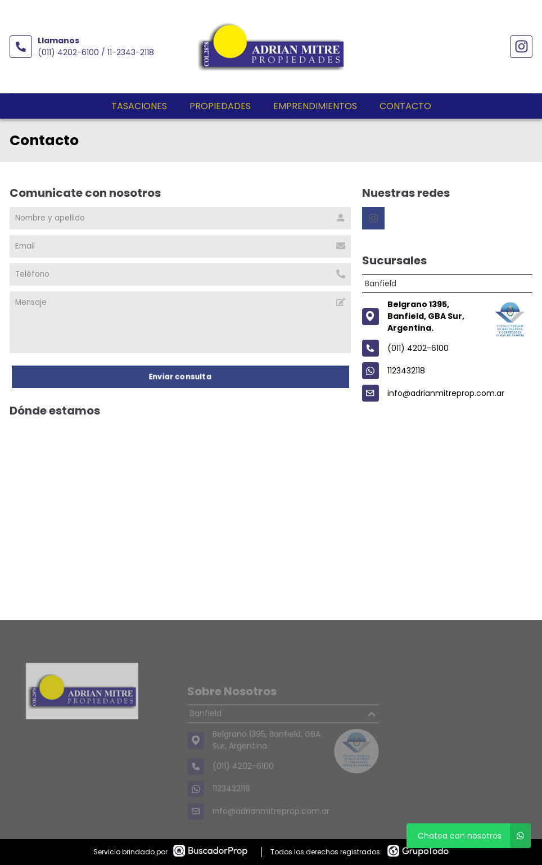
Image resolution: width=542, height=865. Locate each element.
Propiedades (220, 106)
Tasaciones (139, 106)
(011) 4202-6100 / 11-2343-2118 (96, 52)
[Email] (180, 246)
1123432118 (406, 370)
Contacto (405, 106)
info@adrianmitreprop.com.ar (445, 393)
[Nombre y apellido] (180, 218)
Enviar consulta (180, 376)
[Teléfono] (180, 274)
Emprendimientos (315, 106)
